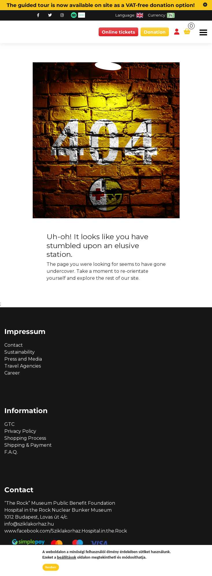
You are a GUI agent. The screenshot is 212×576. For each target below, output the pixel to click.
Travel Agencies (22, 366)
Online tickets (118, 32)
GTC (9, 424)
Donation (155, 32)
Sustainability (19, 352)
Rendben (50, 567)
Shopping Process (25, 438)
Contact (13, 345)
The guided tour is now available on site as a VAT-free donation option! (101, 5)
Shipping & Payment (28, 445)
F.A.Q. (11, 452)
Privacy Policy (20, 431)
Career (12, 373)
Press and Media (23, 359)
